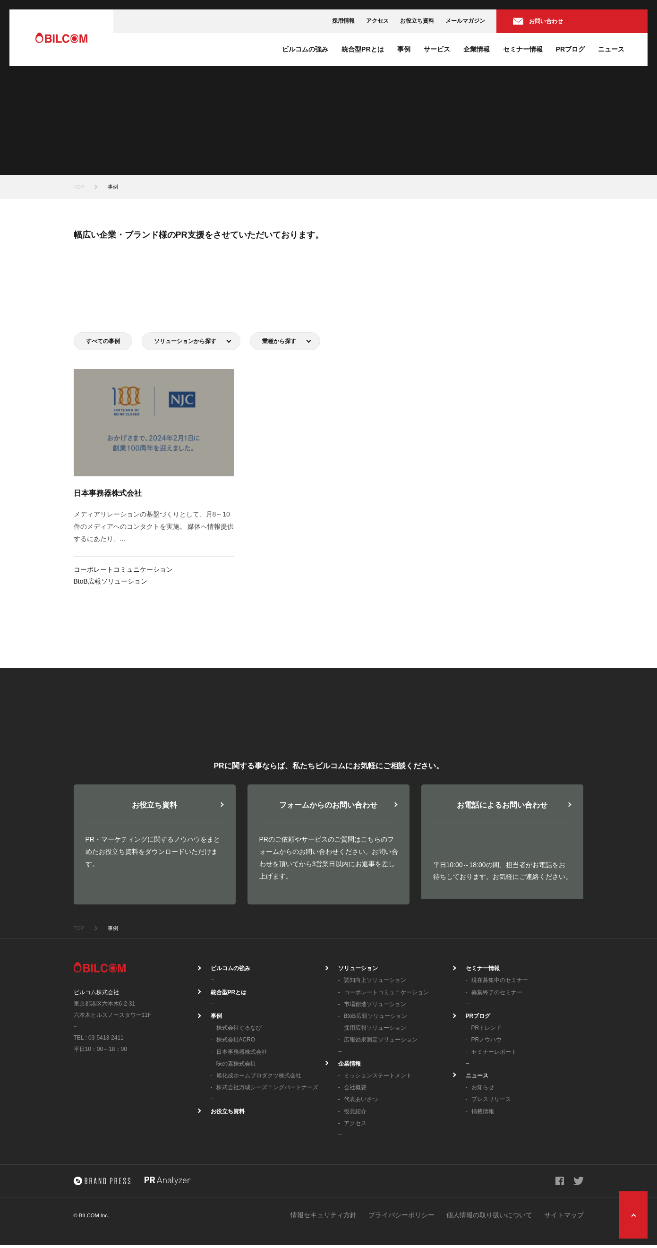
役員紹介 (355, 1114)
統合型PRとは (362, 49)
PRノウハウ (486, 1042)
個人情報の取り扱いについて (489, 1218)
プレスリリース (491, 1102)
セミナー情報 (523, 49)
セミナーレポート (494, 1054)
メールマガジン (465, 20)
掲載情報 (482, 1114)
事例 (403, 49)
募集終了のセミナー (496, 995)
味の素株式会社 (236, 1066)
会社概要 (355, 1090)
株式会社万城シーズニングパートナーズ (267, 1090)
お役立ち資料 (417, 20)
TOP (79, 186)
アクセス (377, 20)
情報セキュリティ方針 (323, 1218)
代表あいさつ (361, 1102)
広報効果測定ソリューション (381, 1042)
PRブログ (570, 49)
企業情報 (476, 49)
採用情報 (343, 20)
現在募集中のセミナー (499, 983)
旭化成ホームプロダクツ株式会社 (258, 1078)
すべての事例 (103, 341)
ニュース (611, 49)
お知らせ (482, 1090)
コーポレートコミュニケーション (386, 995)
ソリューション (358, 971)
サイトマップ (564, 1218)
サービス (437, 49)
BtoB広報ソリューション (375, 1019)
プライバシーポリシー (401, 1218)
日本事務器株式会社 (241, 1054)
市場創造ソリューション (375, 1007)
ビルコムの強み (305, 49)
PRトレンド (486, 1030)
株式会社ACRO (236, 1042)
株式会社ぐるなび (239, 1030)
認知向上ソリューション (375, 983)
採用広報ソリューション (375, 1030)
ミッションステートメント (378, 1078)
